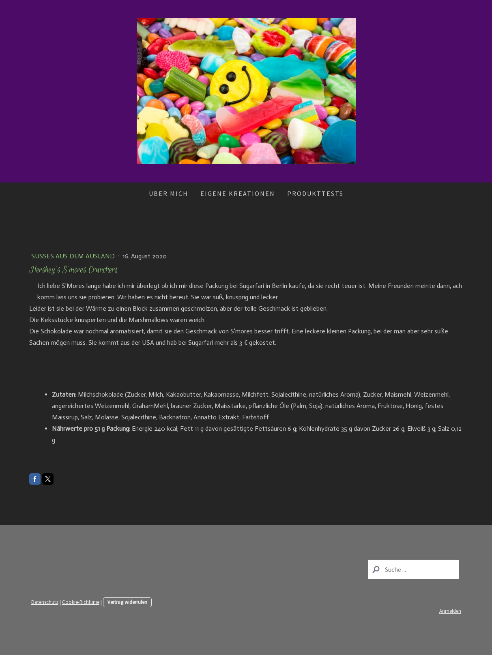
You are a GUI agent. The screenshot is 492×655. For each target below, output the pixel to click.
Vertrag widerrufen (127, 602)
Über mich (168, 193)
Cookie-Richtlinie (80, 602)
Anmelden (450, 611)
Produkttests (315, 193)
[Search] (413, 569)
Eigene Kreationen (237, 193)
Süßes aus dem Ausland (73, 256)
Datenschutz (44, 602)
